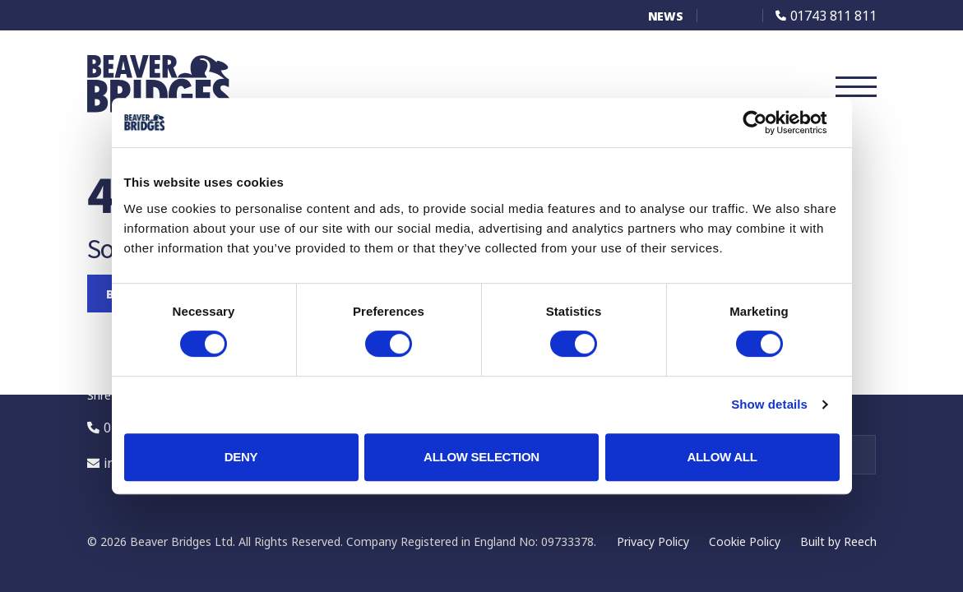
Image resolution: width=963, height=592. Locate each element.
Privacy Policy (653, 541)
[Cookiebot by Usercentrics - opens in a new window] (768, 122)
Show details (769, 404)
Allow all (722, 457)
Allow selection (481, 457)
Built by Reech (838, 541)
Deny (241, 457)
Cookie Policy (744, 541)
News (665, 16)
